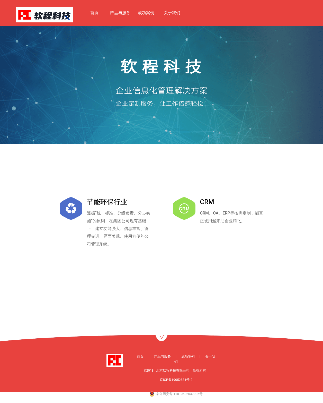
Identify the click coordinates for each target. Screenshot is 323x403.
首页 (94, 12)
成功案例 (146, 12)
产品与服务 (120, 12)
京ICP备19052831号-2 (176, 380)
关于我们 (172, 12)
